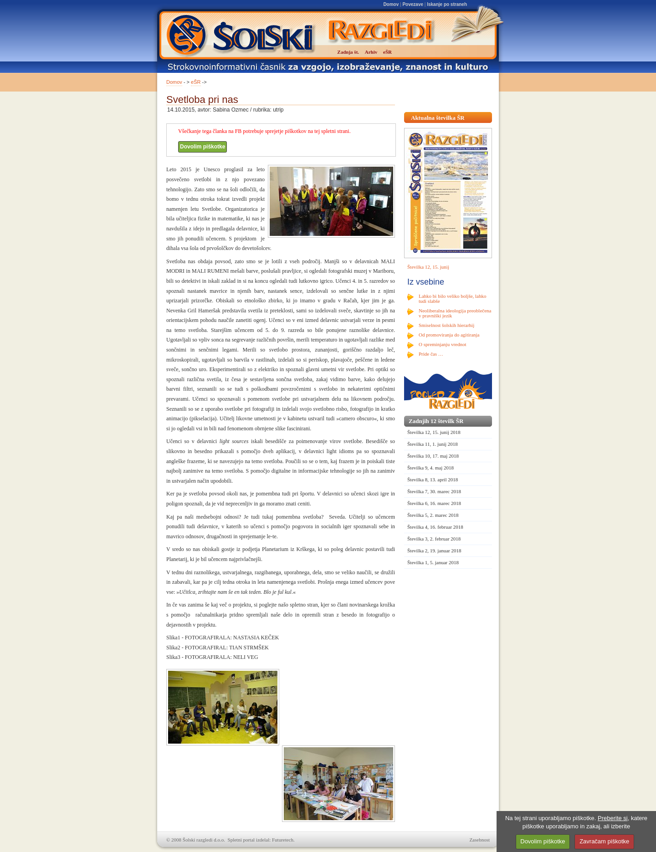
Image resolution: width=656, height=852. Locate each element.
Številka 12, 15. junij (428, 267)
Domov (391, 4)
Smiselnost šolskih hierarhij (446, 325)
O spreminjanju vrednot (442, 344)
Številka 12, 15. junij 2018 (434, 432)
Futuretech (282, 839)
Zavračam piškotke (604, 841)
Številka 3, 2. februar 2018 (434, 538)
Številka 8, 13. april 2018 (432, 479)
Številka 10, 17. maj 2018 (433, 456)
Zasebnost (479, 839)
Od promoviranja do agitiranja (449, 334)
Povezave (412, 4)
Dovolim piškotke (202, 146)
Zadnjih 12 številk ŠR (436, 421)
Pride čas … (431, 354)
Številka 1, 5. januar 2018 (433, 562)
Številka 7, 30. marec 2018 (434, 491)
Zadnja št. (348, 52)
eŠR (195, 82)
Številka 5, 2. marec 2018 (432, 515)
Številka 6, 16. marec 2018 (434, 503)
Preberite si (613, 818)
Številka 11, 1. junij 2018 (432, 444)
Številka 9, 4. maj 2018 (430, 467)
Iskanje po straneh (447, 4)
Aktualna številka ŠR (438, 117)
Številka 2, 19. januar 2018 (434, 550)
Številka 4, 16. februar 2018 (435, 527)
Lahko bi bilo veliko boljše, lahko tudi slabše (452, 298)
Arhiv (371, 52)
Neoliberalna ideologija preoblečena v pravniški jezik (455, 313)
